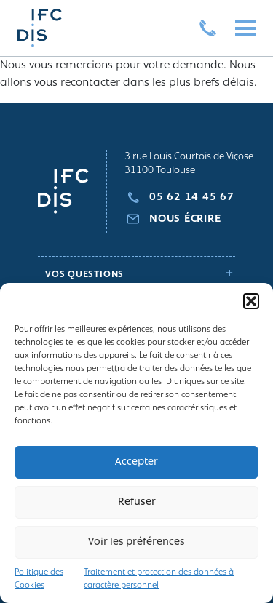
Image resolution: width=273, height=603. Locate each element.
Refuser (137, 502)
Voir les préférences (136, 542)
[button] (251, 301)
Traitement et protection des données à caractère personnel (159, 579)
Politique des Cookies (39, 579)
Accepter (136, 462)
